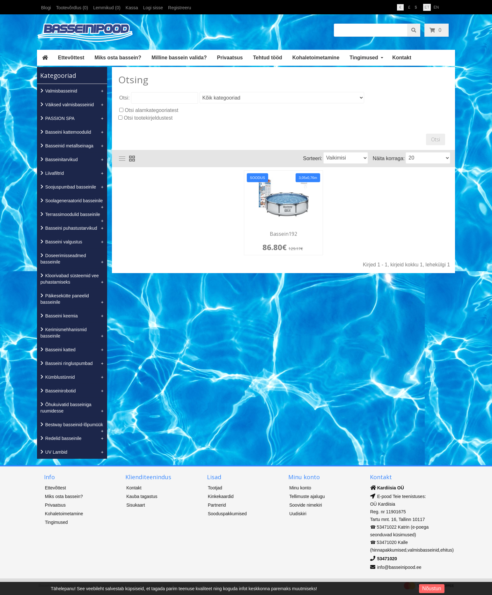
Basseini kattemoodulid (68, 132)
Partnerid (217, 505)
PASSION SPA (60, 118)
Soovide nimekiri (305, 505)
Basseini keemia (61, 315)
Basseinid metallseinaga (69, 145)
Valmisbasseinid (61, 90)
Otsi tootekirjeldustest (148, 118)
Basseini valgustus (63, 241)
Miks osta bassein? (117, 57)
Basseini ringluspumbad (69, 363)
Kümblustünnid (60, 377)
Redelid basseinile (63, 438)
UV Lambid (56, 452)
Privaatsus (230, 57)
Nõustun (431, 588)
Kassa (132, 7)
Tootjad (215, 487)
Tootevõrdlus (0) (72, 7)
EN (436, 7)
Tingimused (363, 57)
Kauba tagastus (141, 496)
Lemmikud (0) (107, 7)
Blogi (46, 7)
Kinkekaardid (221, 496)
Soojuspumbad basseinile (70, 187)
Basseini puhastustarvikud (71, 228)
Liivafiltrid (54, 173)
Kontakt (401, 57)
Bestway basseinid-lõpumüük (74, 424)
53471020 (387, 558)
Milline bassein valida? (179, 57)
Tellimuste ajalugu (307, 496)
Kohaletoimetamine (316, 57)
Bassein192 (283, 234)
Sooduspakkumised (227, 513)
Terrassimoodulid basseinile (72, 214)
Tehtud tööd (267, 57)
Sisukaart (135, 505)
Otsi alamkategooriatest (151, 110)
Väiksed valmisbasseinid (69, 104)
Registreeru (179, 7)
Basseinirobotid (60, 390)
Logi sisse (153, 7)
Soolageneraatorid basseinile (74, 200)
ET (426, 7)
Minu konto (300, 487)
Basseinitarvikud (61, 159)
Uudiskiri (297, 513)
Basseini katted (60, 349)
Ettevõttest (71, 57)
